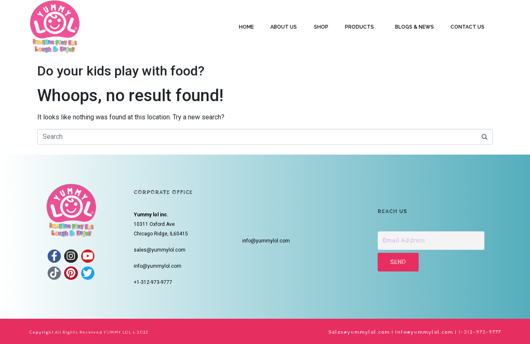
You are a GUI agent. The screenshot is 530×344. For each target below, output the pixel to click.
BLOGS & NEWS (414, 27)
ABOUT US (283, 27)
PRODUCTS (359, 27)
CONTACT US (467, 27)
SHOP (321, 27)
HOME (246, 27)
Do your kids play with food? (121, 71)
